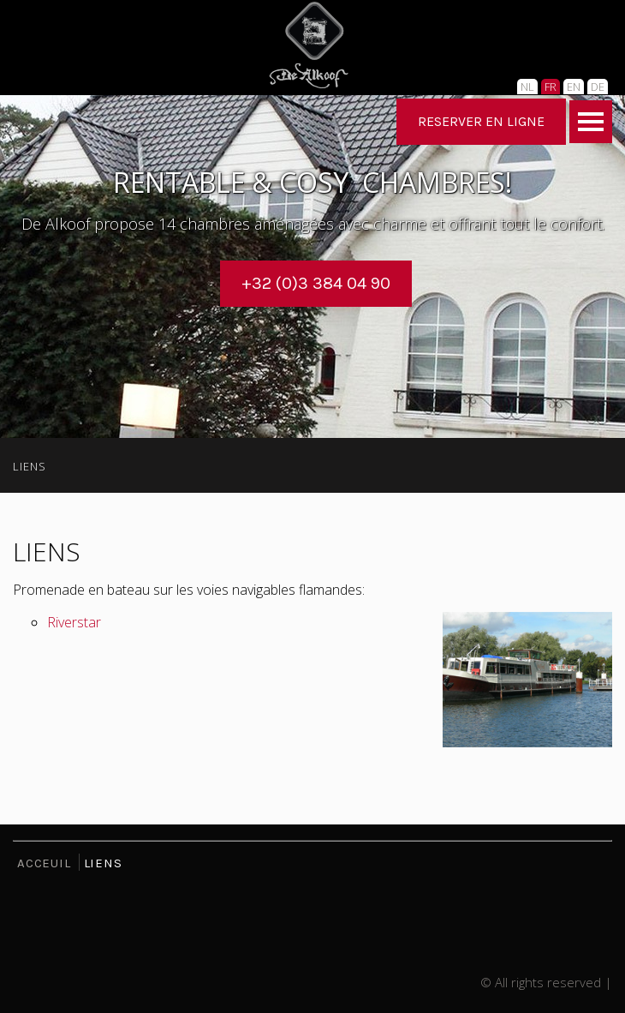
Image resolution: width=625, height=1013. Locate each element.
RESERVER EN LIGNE (481, 121)
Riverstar (74, 622)
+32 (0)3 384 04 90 (315, 283)
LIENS (29, 466)
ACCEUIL (44, 863)
